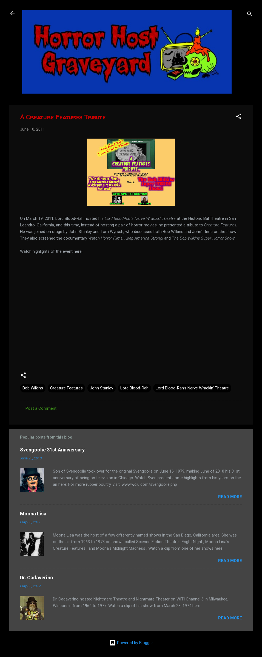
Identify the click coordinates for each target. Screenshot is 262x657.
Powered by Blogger (131, 642)
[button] (238, 117)
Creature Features (66, 388)
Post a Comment (40, 408)
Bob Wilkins (32, 388)
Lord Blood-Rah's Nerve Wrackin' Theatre (192, 388)
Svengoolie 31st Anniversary (52, 450)
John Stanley (101, 388)
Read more (230, 496)
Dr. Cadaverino (36, 577)
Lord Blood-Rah (134, 388)
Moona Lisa (33, 513)
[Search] (249, 15)
